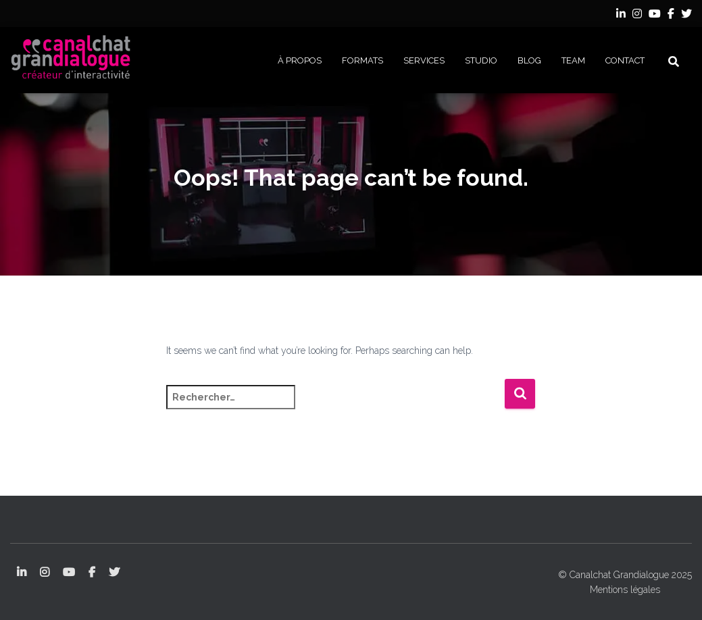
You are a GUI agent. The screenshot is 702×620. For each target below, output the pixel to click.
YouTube (655, 15)
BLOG (529, 60)
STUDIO (481, 60)
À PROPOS (300, 60)
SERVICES (424, 60)
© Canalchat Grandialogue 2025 (625, 574)
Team (573, 60)
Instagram (637, 15)
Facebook (671, 15)
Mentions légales (625, 589)
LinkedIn (621, 15)
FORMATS (362, 60)
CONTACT (625, 60)
